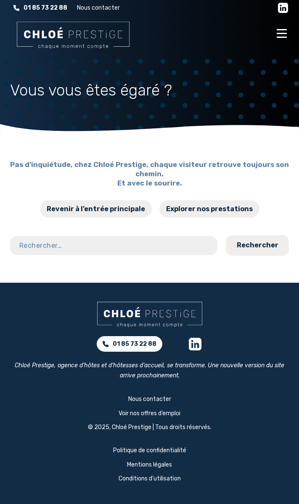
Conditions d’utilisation (150, 478)
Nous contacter (98, 7)
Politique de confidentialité (149, 450)
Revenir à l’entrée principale (96, 209)
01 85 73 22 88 (40, 7)
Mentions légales (149, 464)
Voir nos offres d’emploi (149, 413)
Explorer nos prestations (209, 209)
